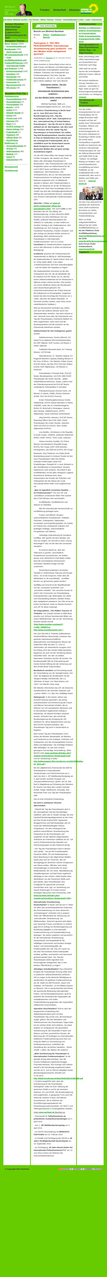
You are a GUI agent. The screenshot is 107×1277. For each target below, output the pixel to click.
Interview (10, 121)
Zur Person (34, 19)
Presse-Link (11, 118)
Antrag (9, 116)
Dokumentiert (12, 160)
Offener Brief (12, 138)
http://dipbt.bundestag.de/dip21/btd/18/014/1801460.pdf (58, 1078)
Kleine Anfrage (13, 129)
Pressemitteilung (14, 99)
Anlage (82, 97)
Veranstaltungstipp (14, 146)
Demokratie (11, 77)
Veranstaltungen (70, 19)
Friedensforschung (14, 80)
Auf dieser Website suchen (15, 19)
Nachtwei (49, 58)
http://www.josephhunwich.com (48, 630)
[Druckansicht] (11, 167)
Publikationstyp (12, 96)
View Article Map (47, 26)
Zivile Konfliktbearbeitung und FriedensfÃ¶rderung (15, 60)
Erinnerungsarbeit (14, 71)
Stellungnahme (13, 151)
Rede (8, 124)
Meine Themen (47, 19)
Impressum (97, 19)
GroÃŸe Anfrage (13, 126)
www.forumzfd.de (86, 249)
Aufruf (9, 157)
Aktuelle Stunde (13, 113)
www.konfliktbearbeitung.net (92, 236)
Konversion (11, 82)
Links (81, 19)
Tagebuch (10, 135)
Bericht (9, 107)
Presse (58, 19)
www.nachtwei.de (46, 1112)
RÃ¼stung (11, 88)
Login (87, 19)
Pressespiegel (12, 104)
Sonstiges (10, 74)
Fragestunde (12, 132)
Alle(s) (46, 35)
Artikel (9, 110)
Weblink (10, 154)
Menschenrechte (13, 85)
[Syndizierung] (11, 170)
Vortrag (9, 149)
